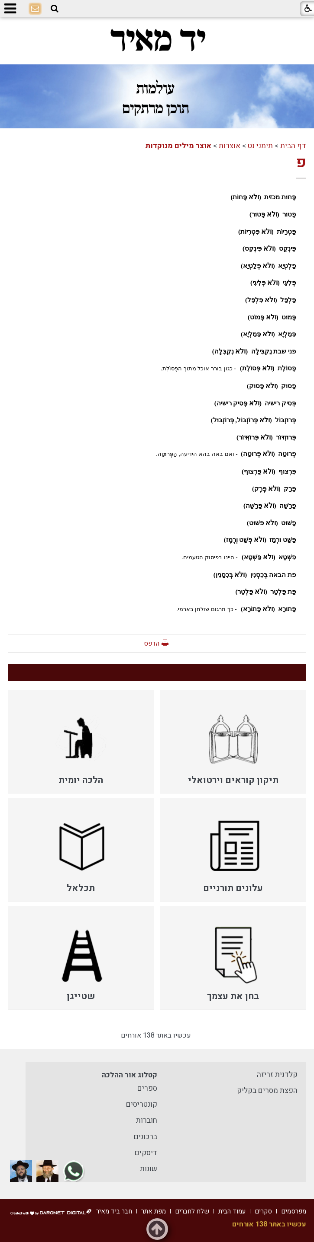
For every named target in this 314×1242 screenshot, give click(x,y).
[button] (54, 8)
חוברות (146, 1120)
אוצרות (229, 145)
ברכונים (145, 1136)
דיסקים (146, 1152)
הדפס (151, 643)
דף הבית (293, 145)
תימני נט (260, 145)
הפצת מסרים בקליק (267, 1090)
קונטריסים (141, 1104)
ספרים (147, 1088)
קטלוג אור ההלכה (129, 1075)
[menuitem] (233, 741)
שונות (148, 1168)
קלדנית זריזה (277, 1074)
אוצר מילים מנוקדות (178, 145)
